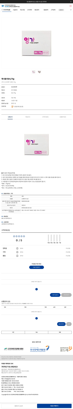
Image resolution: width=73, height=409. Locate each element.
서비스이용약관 (9, 357)
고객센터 (53, 10)
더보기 (68, 324)
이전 (13, 332)
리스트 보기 (66, 295)
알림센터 (46, 10)
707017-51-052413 (9, 367)
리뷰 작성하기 (36, 267)
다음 (36, 332)
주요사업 (22, 10)
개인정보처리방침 (17, 357)
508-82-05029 (15, 381)
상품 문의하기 (61, 324)
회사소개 (3, 357)
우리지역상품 (6, 10)
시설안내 (15, 10)
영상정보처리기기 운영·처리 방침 (8, 358)
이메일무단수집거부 (20, 358)
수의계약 (29, 10)
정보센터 (37, 10)
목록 (60, 332)
